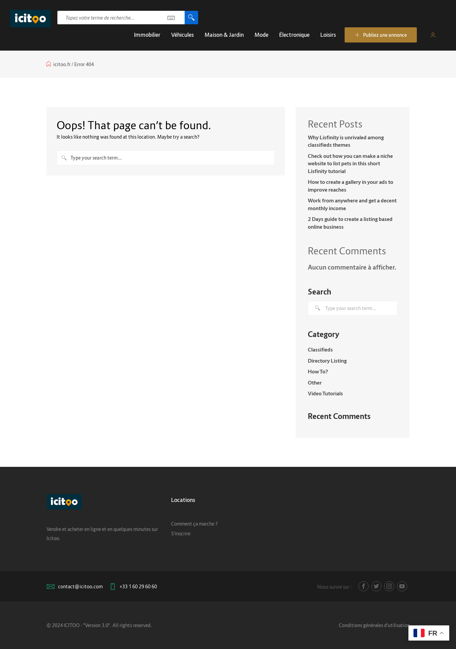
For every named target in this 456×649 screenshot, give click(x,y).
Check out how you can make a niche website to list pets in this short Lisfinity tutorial (350, 163)
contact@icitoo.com (80, 586)
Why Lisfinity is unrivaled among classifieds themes (346, 141)
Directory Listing (327, 361)
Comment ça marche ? (194, 524)
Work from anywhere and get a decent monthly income (352, 204)
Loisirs (328, 34)
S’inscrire (180, 533)
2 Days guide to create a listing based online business (350, 223)
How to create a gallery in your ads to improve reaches (350, 186)
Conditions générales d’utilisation (374, 625)
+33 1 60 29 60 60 (138, 586)
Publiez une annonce (381, 35)
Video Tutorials (325, 393)
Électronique (294, 34)
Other (315, 382)
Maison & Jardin (224, 34)
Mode (261, 34)
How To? (318, 371)
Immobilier (147, 34)
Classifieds (320, 349)
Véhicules (182, 34)
